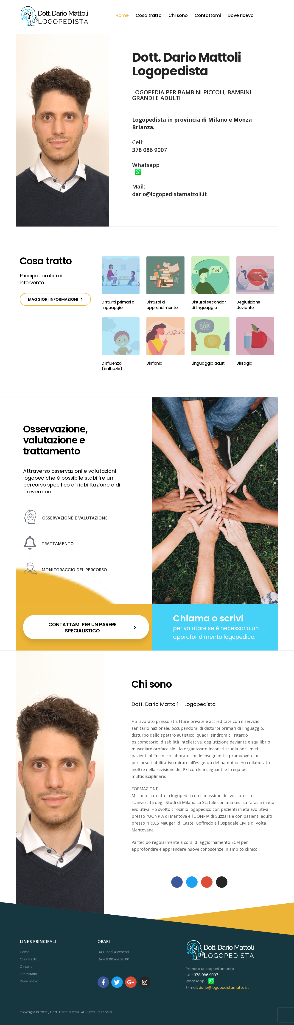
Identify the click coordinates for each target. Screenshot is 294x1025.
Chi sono (178, 15)
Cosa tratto (149, 15)
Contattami (208, 15)
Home (122, 15)
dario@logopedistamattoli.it (169, 194)
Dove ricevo (241, 15)
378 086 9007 (149, 149)
